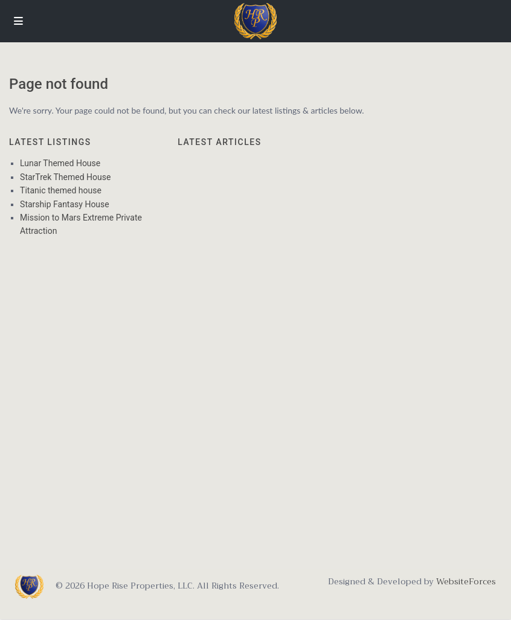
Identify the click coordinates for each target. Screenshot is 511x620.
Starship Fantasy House (64, 204)
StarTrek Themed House (65, 177)
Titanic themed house (60, 190)
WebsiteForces (465, 581)
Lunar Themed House (60, 163)
